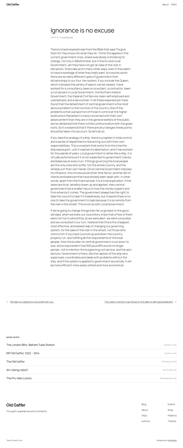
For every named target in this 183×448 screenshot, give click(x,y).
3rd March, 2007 (170, 345)
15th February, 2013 (169, 361)
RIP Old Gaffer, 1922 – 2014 (23, 353)
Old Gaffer (12, 4)
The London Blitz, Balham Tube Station (30, 344)
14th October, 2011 (170, 370)
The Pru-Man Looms (19, 378)
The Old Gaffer (15, 361)
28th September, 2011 (168, 378)
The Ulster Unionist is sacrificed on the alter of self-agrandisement (138, 301)
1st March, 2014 (171, 353)
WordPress (172, 440)
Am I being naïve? (17, 370)
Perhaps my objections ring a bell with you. (32, 301)
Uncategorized (67, 37)
